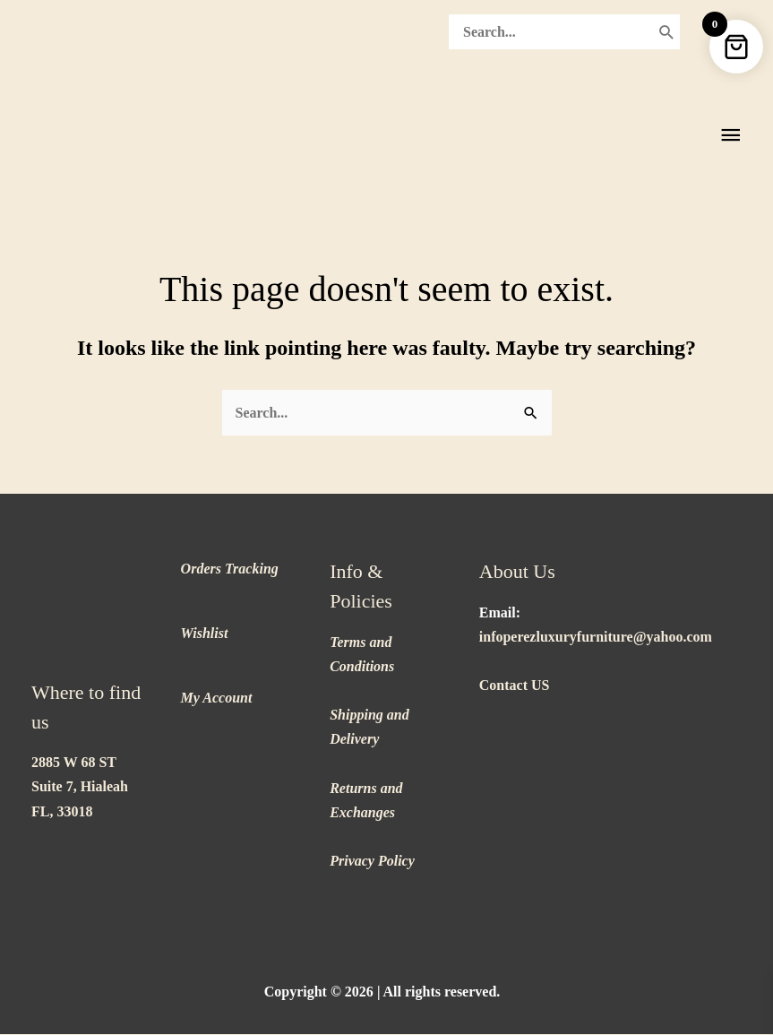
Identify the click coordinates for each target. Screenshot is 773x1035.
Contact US (514, 686)
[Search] (667, 30)
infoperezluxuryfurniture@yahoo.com (595, 637)
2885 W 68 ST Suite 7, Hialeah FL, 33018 (79, 788)
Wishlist (204, 634)
